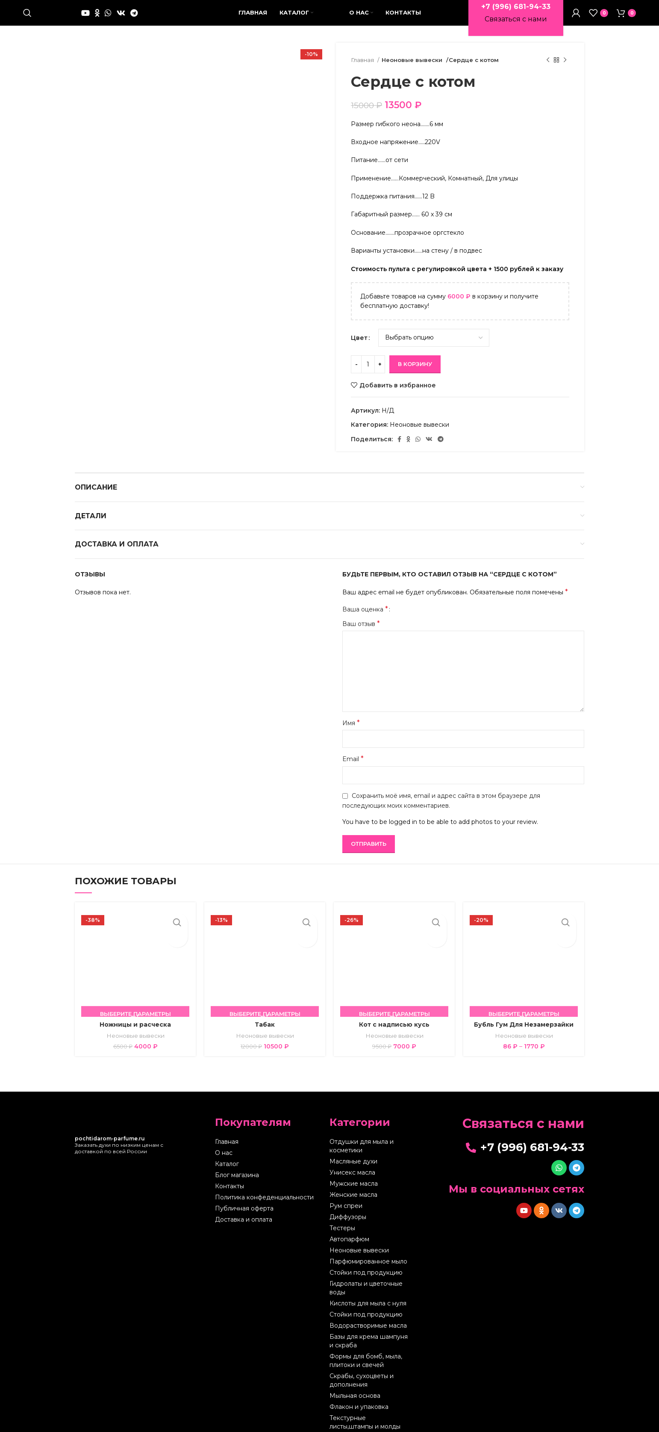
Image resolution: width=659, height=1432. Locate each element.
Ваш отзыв (361, 624)
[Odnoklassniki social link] (97, 12)
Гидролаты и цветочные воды (366, 1288)
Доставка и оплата (243, 1219)
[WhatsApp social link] (108, 12)
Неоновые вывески (411, 59)
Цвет (359, 338)
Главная (363, 59)
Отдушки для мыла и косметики (362, 1146)
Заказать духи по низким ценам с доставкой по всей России (119, 1144)
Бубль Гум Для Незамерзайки (524, 1024)
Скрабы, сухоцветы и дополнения (362, 1380)
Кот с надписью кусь (394, 1024)
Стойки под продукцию (366, 1272)
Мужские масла (354, 1183)
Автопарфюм (349, 1239)
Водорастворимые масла (368, 1325)
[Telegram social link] (134, 12)
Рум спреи (346, 1206)
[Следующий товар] (565, 60)
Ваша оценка (365, 609)
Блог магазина (237, 1175)
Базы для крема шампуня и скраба (369, 1341)
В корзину (415, 363)
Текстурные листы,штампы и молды (365, 1422)
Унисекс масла (352, 1172)
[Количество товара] (368, 364)
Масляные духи (353, 1161)
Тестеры (342, 1228)
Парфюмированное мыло (368, 1261)
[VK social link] (121, 12)
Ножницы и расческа (135, 1024)
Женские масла (353, 1195)
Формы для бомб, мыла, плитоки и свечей (366, 1360)
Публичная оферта (244, 1208)
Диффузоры (348, 1217)
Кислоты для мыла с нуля (368, 1303)
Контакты (229, 1186)
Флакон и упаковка (359, 1407)
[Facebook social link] (399, 439)
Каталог (227, 1164)
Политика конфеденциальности (264, 1197)
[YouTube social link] (85, 12)
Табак (265, 1024)
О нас (223, 1153)
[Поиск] (27, 12)
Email (353, 759)
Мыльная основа (355, 1396)
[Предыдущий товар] (548, 60)
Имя (351, 723)
